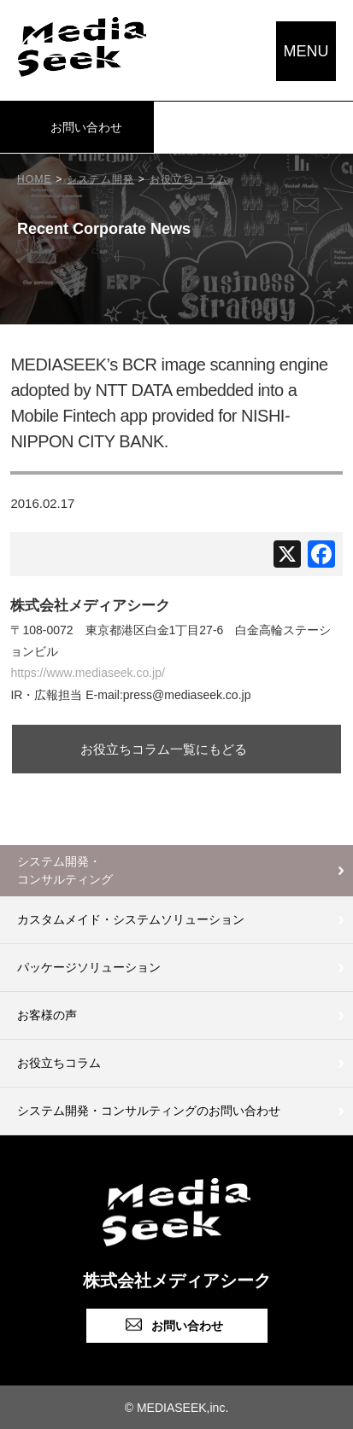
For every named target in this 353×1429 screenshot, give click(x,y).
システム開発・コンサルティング (65, 870)
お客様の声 (47, 1015)
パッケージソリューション (89, 967)
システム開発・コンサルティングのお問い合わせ (148, 1110)
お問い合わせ (86, 127)
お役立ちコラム (59, 1063)
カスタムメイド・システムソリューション (130, 919)
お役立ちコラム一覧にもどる (163, 749)
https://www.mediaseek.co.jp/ (87, 673)
